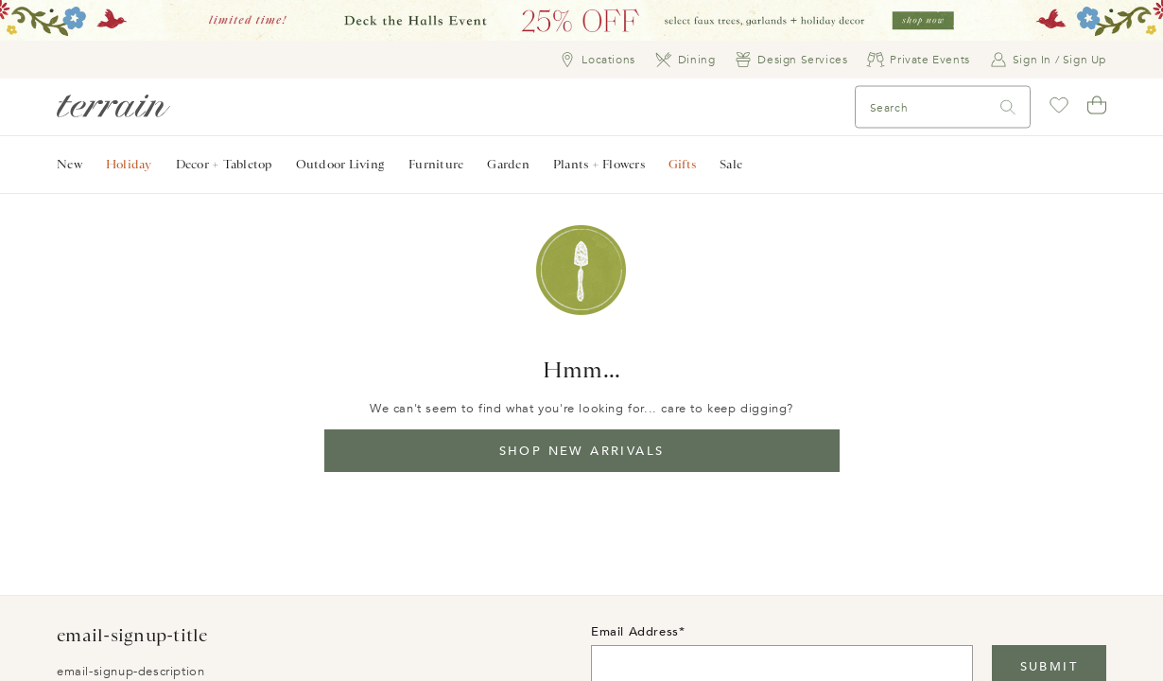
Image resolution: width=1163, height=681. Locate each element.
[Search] (896, 107)
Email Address (635, 631)
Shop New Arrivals (582, 451)
